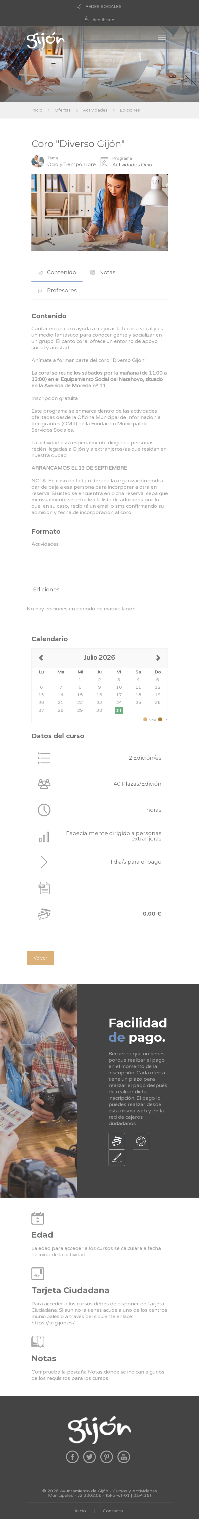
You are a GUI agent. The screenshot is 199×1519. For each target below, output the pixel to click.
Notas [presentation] (103, 272)
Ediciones (130, 110)
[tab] (57, 272)
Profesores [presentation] (57, 290)
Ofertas (63, 110)
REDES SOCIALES (104, 6)
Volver (40, 958)
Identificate (103, 20)
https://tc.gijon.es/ (53, 1323)
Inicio (37, 110)
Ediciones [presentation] (46, 589)
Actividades (95, 110)
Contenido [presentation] (57, 272)
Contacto (113, 1511)
